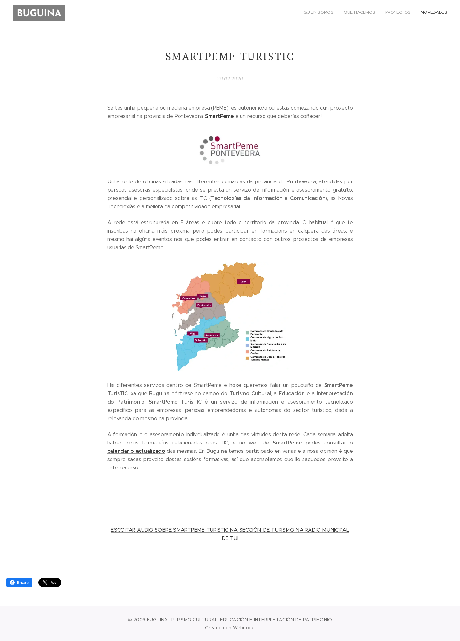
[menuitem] (418, 13)
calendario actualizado (136, 450)
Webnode (244, 627)
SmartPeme (219, 116)
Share (19, 582)
